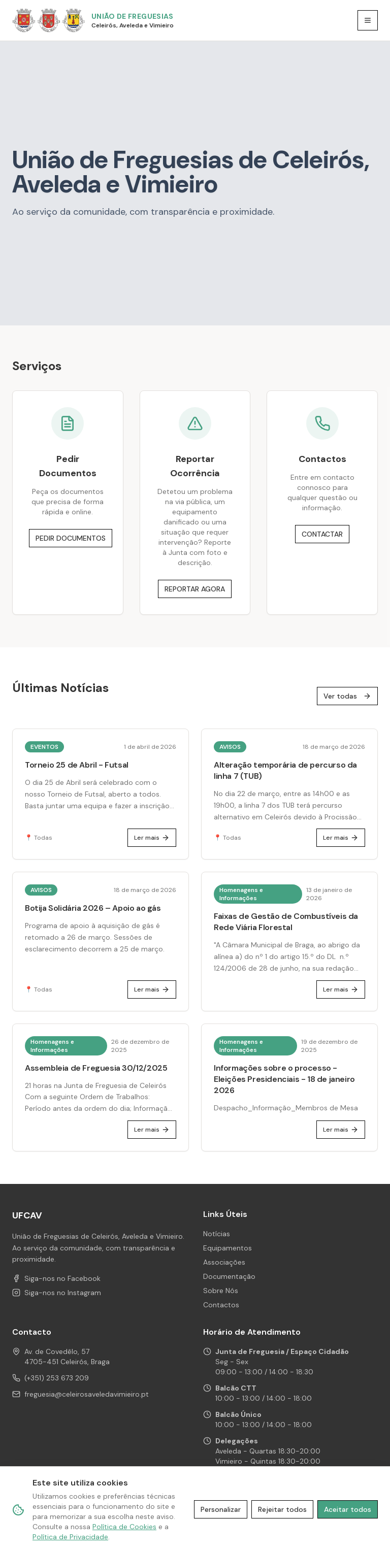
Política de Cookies (124, 1526)
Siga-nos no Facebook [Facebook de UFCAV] (56, 1278)
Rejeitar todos (282, 1509)
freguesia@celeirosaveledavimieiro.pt (86, 1394)
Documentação (229, 1276)
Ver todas (347, 696)
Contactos (221, 1304)
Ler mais (152, 838)
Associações (224, 1262)
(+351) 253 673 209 (56, 1377)
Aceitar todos (347, 1509)
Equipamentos (227, 1247)
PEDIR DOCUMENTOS (71, 538)
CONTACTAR (322, 534)
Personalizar (221, 1509)
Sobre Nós (220, 1290)
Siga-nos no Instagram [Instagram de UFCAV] (56, 1292)
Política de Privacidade (70, 1536)
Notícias (216, 1233)
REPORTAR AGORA (195, 588)
